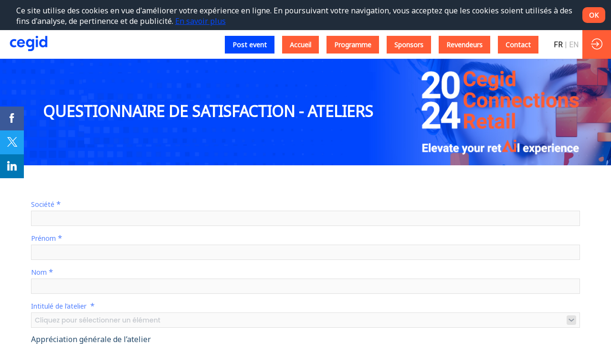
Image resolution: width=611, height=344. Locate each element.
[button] (249, 45)
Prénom (46, 237)
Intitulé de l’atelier (63, 305)
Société (46, 203)
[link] (12, 118)
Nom (42, 271)
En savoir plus (200, 21)
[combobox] (305, 320)
